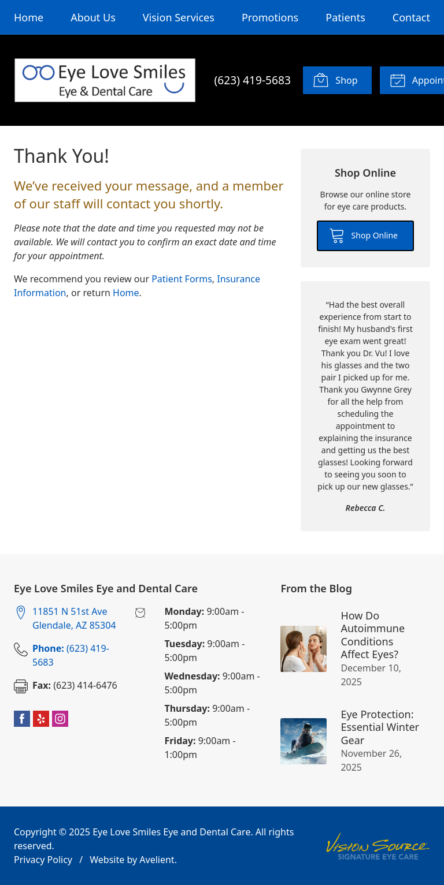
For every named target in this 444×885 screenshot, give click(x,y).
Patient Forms (181, 278)
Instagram (60, 719)
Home (28, 17)
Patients (345, 17)
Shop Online (363, 235)
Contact (411, 17)
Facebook (22, 719)
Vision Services (178, 17)
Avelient (156, 859)
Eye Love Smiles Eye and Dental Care (171, 832)
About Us (93, 17)
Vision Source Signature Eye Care (378, 846)
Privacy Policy (43, 859)
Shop (335, 80)
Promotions (270, 17)
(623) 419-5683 (252, 80)
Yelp (41, 719)
